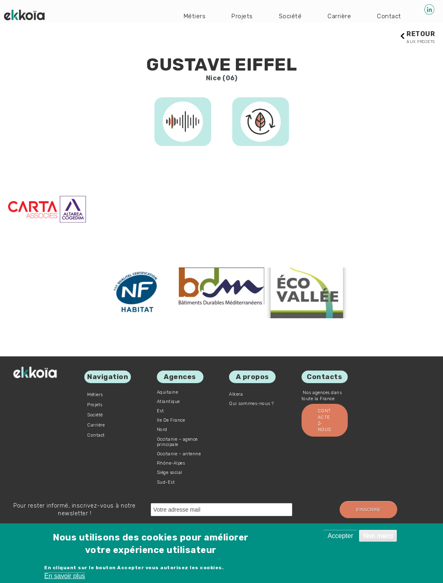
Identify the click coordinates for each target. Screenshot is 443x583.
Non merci (378, 535)
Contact (389, 16)
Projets (240, 16)
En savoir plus (64, 575)
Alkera (236, 394)
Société (289, 16)
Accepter (340, 535)
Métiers (192, 16)
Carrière (339, 16)
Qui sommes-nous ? (251, 404)
